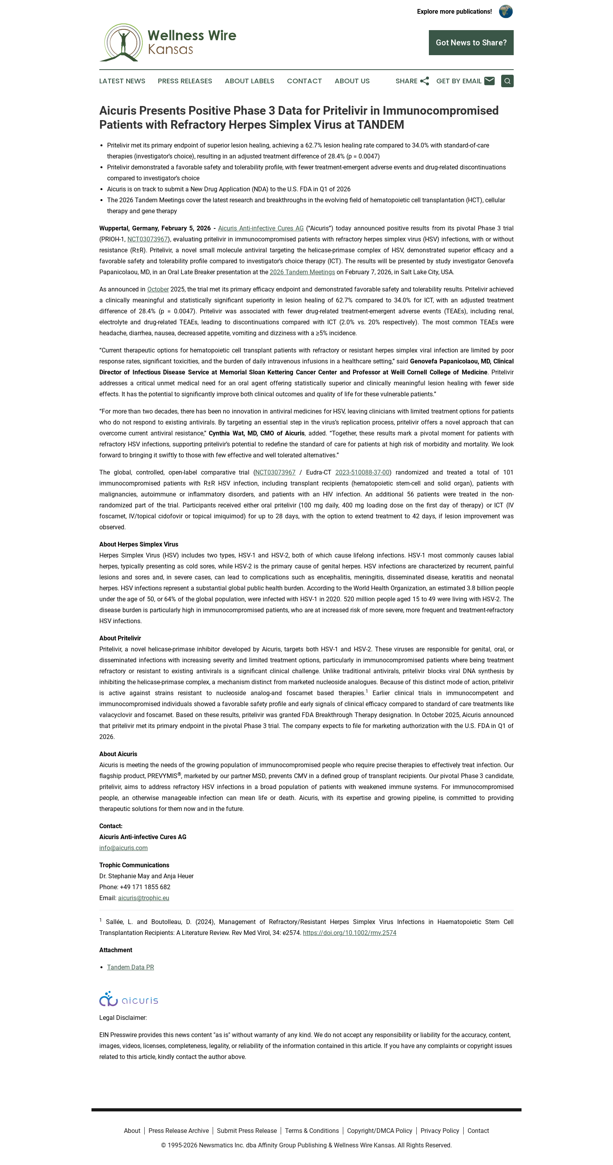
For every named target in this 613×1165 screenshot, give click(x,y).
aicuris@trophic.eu (143, 898)
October (158, 289)
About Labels (249, 81)
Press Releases (185, 81)
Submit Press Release (247, 1130)
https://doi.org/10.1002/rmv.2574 (349, 933)
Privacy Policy (440, 1130)
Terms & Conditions (312, 1130)
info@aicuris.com (123, 848)
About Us (352, 81)
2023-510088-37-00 (362, 472)
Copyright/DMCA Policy (379, 1130)
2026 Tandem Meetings (302, 272)
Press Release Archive (179, 1130)
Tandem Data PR (130, 967)
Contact (304, 81)
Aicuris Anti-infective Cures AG (261, 228)
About (132, 1130)
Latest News (122, 81)
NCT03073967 (147, 239)
